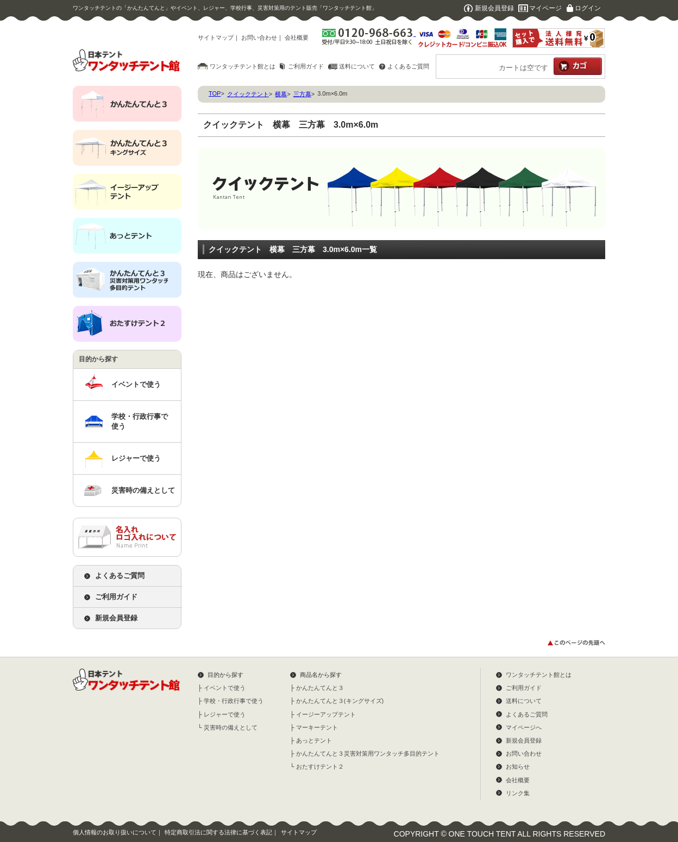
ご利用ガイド (306, 66)
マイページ (545, 8)
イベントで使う (136, 384)
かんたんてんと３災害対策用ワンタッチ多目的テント (368, 753)
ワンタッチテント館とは (242, 66)
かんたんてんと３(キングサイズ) (340, 701)
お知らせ (518, 766)
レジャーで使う (136, 458)
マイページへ (524, 727)
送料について (357, 66)
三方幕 (302, 94)
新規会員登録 (494, 8)
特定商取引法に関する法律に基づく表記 (218, 832)
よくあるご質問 (408, 66)
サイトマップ (216, 37)
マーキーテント (317, 727)
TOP (215, 93)
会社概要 (297, 37)
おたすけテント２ (320, 766)
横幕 (281, 94)
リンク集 (518, 793)
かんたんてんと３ (320, 687)
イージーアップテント (326, 714)
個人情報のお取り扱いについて (114, 832)
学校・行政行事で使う (139, 421)
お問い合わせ (259, 37)
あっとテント (314, 740)
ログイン (588, 8)
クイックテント (248, 94)
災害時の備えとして (143, 490)
